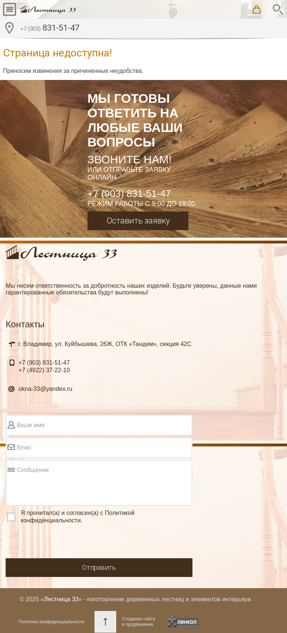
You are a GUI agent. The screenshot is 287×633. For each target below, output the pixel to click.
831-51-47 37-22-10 (44, 366)
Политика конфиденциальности (51, 621)
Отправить (99, 567)
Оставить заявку (138, 220)
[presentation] (62, 542)
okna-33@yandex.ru (45, 389)
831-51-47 (49, 28)
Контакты (25, 324)
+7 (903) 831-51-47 (129, 193)
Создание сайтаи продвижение (138, 621)
